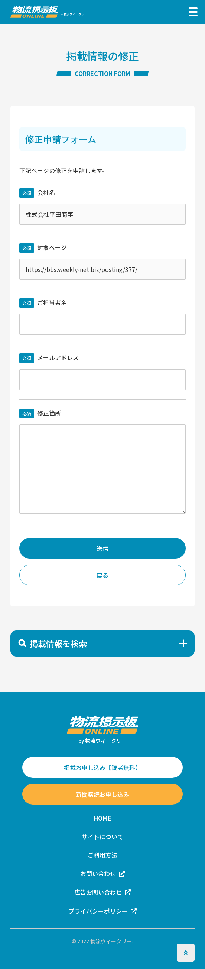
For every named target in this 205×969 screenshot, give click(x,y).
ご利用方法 (102, 854)
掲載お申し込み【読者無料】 (102, 767)
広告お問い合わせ (98, 892)
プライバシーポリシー (98, 911)
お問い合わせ (98, 873)
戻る (102, 575)
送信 (102, 548)
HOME (102, 818)
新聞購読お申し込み (102, 794)
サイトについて (102, 836)
